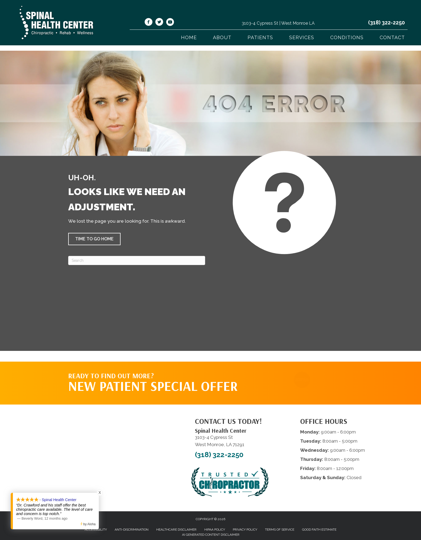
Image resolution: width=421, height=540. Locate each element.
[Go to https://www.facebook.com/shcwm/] (148, 23)
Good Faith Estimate (319, 529)
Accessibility (96, 529)
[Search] (136, 260)
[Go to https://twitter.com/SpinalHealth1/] (159, 23)
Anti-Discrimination (131, 529)
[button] (94, 239)
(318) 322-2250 (386, 22)
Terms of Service (279, 529)
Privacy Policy (245, 529)
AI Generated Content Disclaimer (210, 535)
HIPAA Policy (214, 529)
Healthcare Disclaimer (176, 529)
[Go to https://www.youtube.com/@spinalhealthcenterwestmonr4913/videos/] (170, 23)
